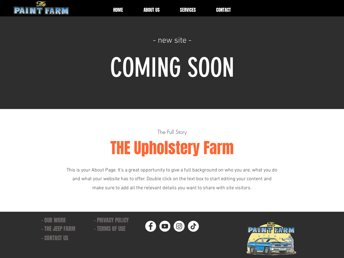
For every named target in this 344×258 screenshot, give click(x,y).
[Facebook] (150, 226)
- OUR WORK (53, 220)
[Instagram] (179, 226)
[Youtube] (164, 226)
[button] (188, 10)
